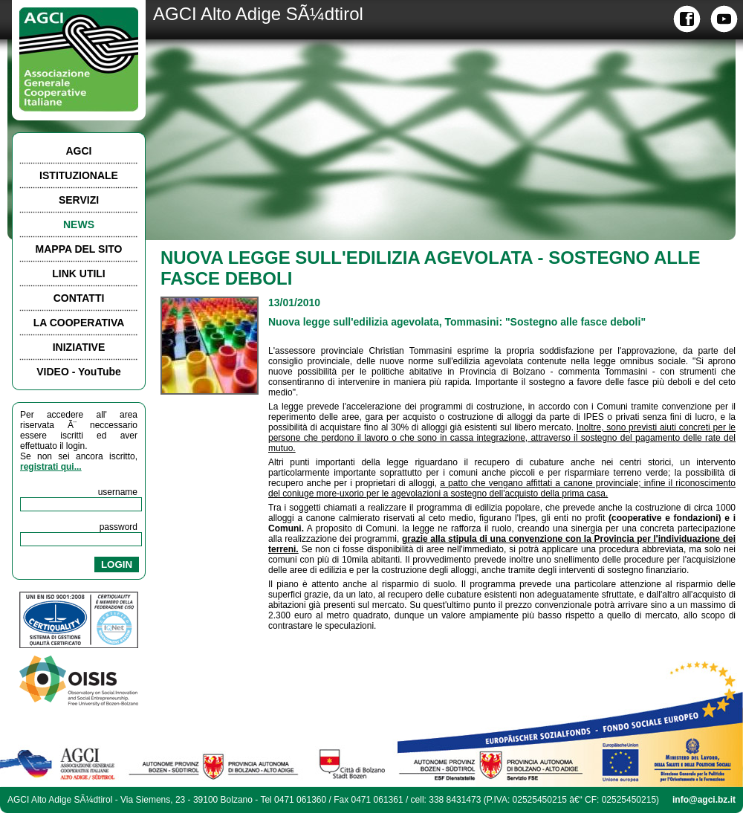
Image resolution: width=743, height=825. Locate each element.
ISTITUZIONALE (78, 175)
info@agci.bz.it (704, 800)
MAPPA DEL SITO (79, 249)
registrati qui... (51, 467)
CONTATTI (79, 298)
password (118, 527)
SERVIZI (79, 200)
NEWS (78, 224)
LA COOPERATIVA (79, 323)
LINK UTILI (79, 273)
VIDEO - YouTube (78, 372)
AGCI (79, 151)
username (117, 492)
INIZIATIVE (79, 347)
